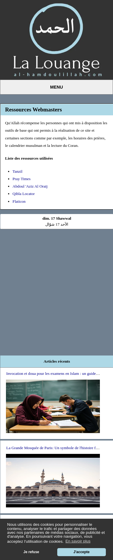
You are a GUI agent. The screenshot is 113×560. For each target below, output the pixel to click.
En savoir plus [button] (78, 541)
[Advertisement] (56, 289)
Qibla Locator (24, 193)
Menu (56, 87)
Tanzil (17, 171)
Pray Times (21, 179)
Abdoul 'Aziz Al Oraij (30, 186)
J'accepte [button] (81, 552)
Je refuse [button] (31, 552)
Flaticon (19, 201)
